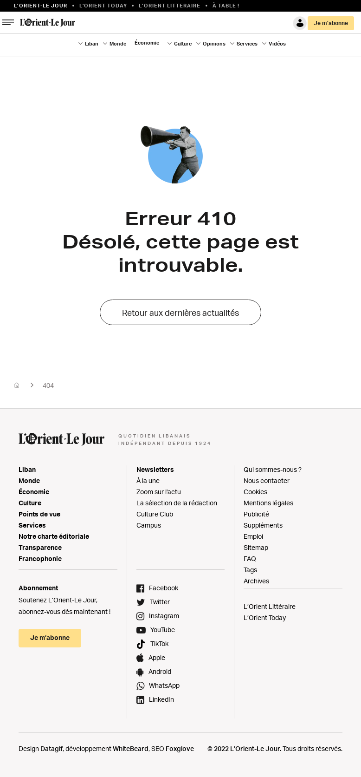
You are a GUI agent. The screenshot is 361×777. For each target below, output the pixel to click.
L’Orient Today (265, 617)
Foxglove (180, 748)
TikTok (159, 643)
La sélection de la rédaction (176, 503)
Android (159, 671)
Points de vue (39, 514)
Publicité (256, 514)
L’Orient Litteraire (169, 5)
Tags (250, 570)
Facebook (163, 588)
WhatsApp (164, 685)
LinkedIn (161, 699)
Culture (183, 43)
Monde (118, 43)
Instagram (164, 616)
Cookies (255, 492)
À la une (148, 480)
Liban (91, 43)
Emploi (253, 536)
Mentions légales (268, 503)
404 (48, 385)
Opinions (214, 43)
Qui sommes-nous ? (273, 469)
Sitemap (256, 547)
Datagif (51, 748)
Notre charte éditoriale (54, 536)
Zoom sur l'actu (158, 492)
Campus (148, 525)
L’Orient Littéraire (270, 606)
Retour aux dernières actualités (180, 312)
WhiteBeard (130, 748)
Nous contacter (267, 480)
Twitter (160, 602)
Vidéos (277, 43)
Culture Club (154, 514)
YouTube (162, 629)
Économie (147, 42)
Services (247, 43)
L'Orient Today (103, 5)
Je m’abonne (331, 23)
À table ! (226, 5)
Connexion (300, 23)
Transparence (40, 547)
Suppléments (263, 525)
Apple (156, 657)
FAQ (250, 558)
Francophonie (40, 558)
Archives (256, 581)
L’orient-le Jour (40, 5)
